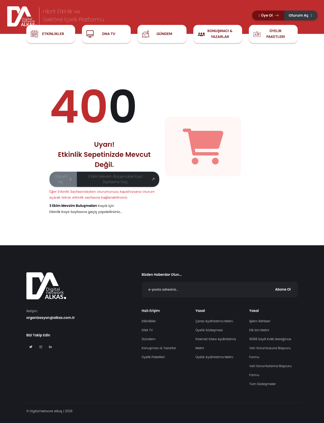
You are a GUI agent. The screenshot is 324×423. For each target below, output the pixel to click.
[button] (268, 15)
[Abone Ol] (220, 290)
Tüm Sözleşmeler (262, 384)
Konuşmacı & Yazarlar (220, 33)
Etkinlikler (53, 33)
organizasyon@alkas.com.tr (50, 317)
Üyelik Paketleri (275, 33)
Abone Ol (283, 289)
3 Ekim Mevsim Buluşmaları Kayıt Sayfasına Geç (121, 179)
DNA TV (108, 33)
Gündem (164, 33)
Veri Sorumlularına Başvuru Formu (270, 370)
